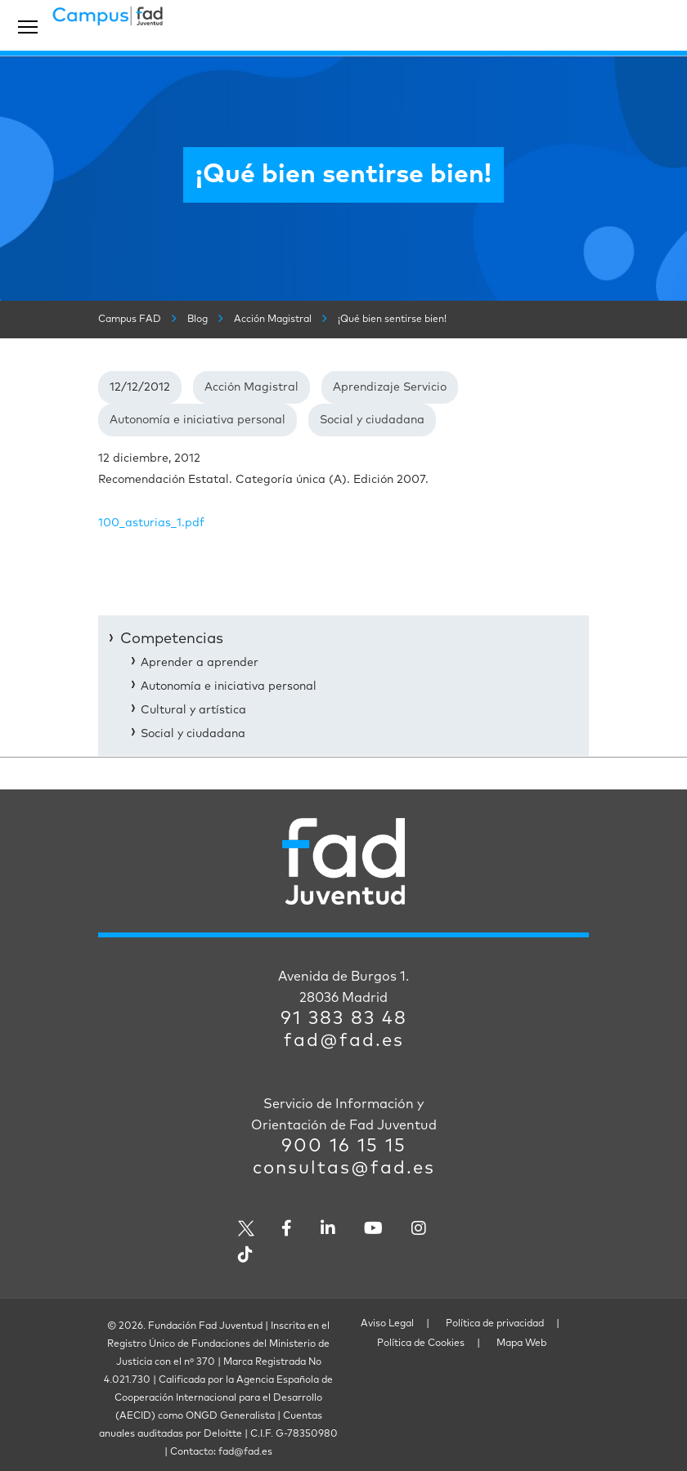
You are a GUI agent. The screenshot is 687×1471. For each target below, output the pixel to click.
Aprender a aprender (199, 662)
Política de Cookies (421, 1343)
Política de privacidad (495, 1324)
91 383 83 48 (344, 1019)
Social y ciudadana (372, 420)
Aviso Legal (387, 1324)
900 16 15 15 (343, 1147)
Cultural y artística (193, 710)
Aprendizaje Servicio (390, 387)
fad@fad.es (344, 1041)
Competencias (171, 639)
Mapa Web (521, 1343)
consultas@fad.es (344, 1169)
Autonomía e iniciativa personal (197, 420)
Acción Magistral (251, 387)
